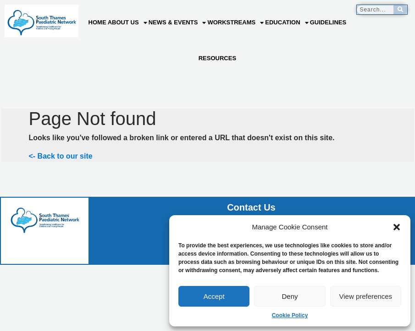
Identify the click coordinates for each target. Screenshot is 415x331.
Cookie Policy (290, 315)
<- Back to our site (61, 156)
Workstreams (235, 22)
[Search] (400, 9)
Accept (214, 296)
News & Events (177, 22)
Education (286, 22)
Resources (217, 58)
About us (127, 22)
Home (97, 22)
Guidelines (328, 22)
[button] (396, 227)
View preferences (366, 296)
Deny (290, 296)
